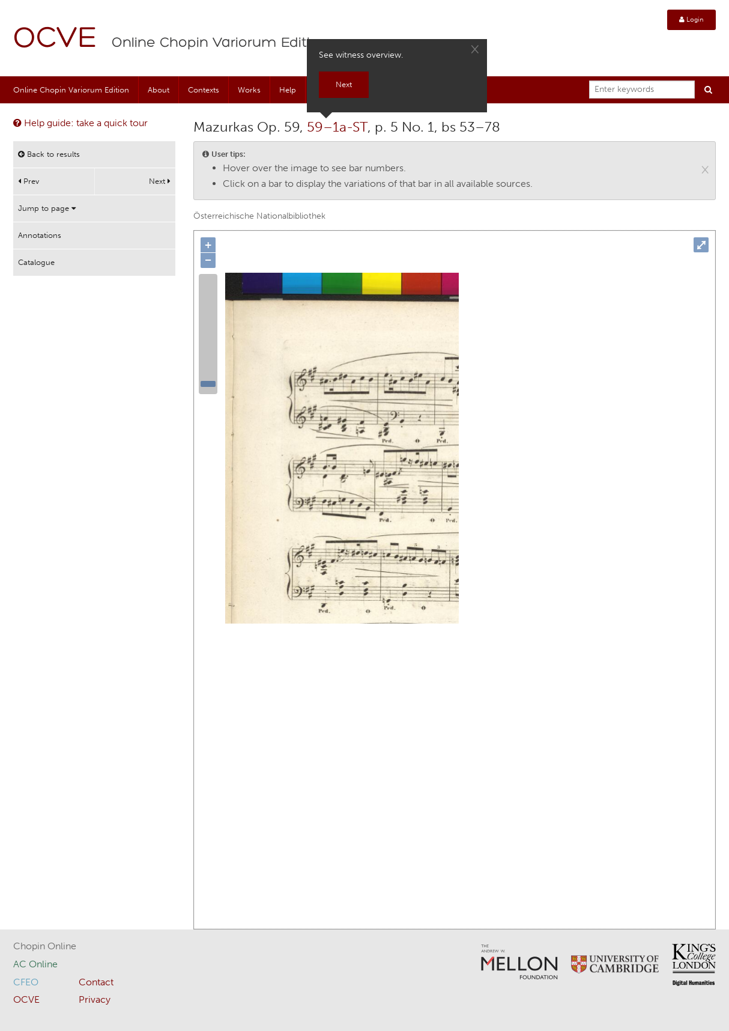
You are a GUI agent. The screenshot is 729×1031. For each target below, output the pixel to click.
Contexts (203, 89)
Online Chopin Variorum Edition (220, 43)
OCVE (55, 39)
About (158, 89)
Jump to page (47, 208)
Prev (28, 181)
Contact (96, 982)
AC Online (35, 964)
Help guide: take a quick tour (80, 123)
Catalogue (36, 262)
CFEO (25, 982)
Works (249, 89)
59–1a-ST (337, 126)
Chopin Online (44, 946)
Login (691, 19)
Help (287, 89)
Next (160, 181)
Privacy (94, 999)
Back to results (49, 154)
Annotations (39, 235)
